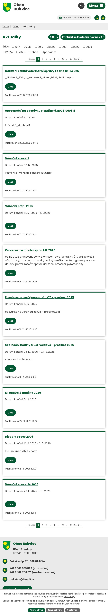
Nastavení (72, 610)
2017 (17, 46)
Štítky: (6, 46)
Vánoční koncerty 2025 (21, 484)
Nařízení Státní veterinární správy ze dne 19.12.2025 (42, 71)
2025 (22, 52)
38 (71, 59)
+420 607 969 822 (21, 568)
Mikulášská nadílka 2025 (23, 393)
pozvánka (50, 52)
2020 (52, 46)
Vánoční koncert (17, 158)
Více (11, 86)
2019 (40, 46)
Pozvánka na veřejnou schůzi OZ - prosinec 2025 (39, 297)
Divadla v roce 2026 (19, 437)
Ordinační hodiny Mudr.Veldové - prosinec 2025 (39, 345)
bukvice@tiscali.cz (22, 579)
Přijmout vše (36, 610)
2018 (28, 46)
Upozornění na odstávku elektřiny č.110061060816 (40, 111)
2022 (76, 46)
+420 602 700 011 (20, 572)
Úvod (6, 26)
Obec (16, 26)
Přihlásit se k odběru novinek (83, 37)
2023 (89, 46)
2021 (64, 46)
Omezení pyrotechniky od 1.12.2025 (30, 250)
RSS (54, 37)
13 (54, 59)
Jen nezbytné (55, 610)
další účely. (69, 596)
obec (35, 52)
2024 (9, 52)
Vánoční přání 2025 (19, 206)
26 (63, 59)
